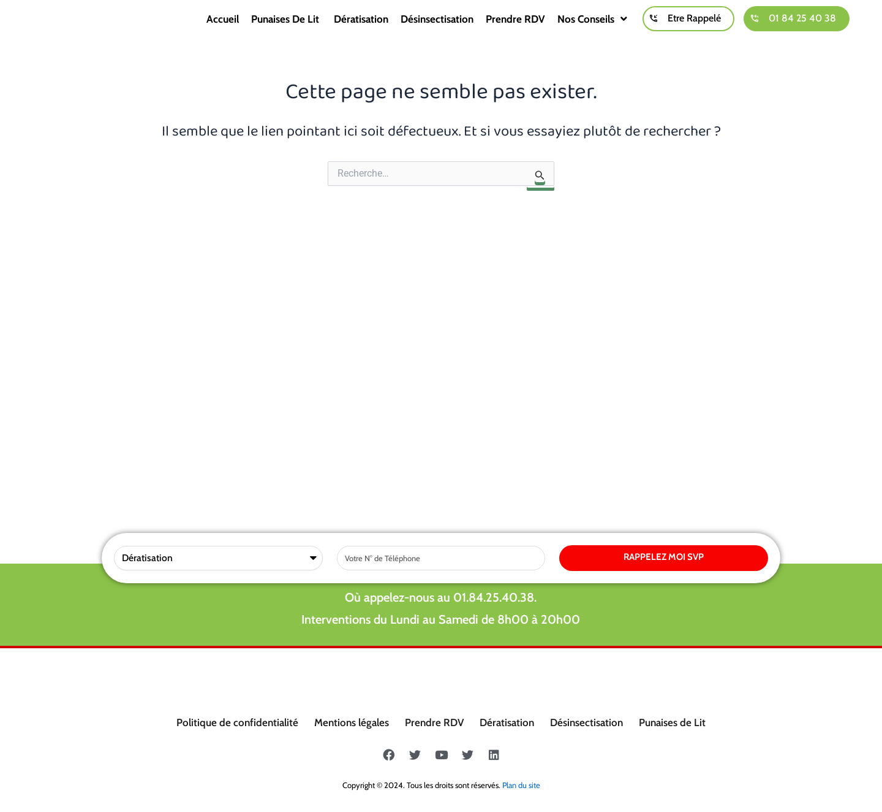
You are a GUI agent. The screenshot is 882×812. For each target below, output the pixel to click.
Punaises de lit (286, 31)
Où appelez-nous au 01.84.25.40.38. (441, 344)
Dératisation (361, 31)
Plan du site (521, 785)
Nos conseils (592, 31)
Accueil (222, 31)
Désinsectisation (437, 31)
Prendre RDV (515, 31)
